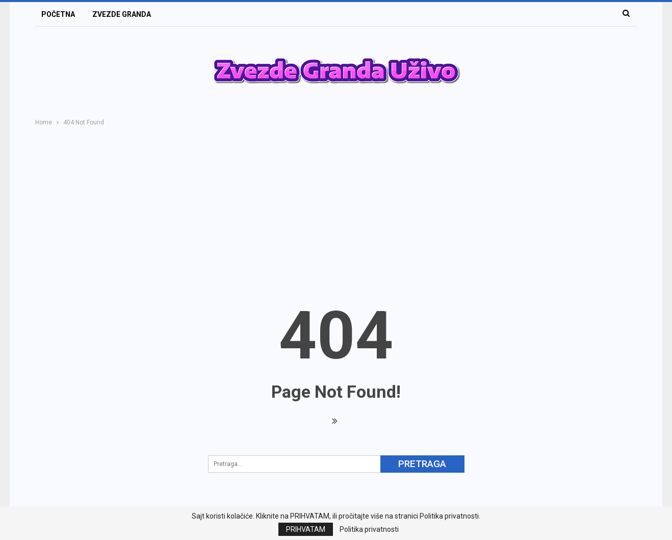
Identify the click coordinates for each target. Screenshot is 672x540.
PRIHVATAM (305, 529)
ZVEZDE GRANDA (121, 14)
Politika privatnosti (369, 529)
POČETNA (58, 14)
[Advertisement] (336, 204)
